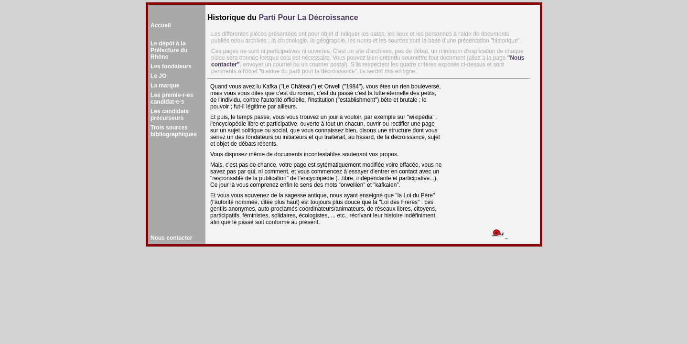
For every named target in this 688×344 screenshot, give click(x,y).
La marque (165, 85)
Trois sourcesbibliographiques (173, 131)
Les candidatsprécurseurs (169, 114)
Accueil (160, 25)
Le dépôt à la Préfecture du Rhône (168, 50)
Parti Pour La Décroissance (308, 17)
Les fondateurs (171, 66)
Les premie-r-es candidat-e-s (171, 98)
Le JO (158, 76)
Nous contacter (171, 238)
